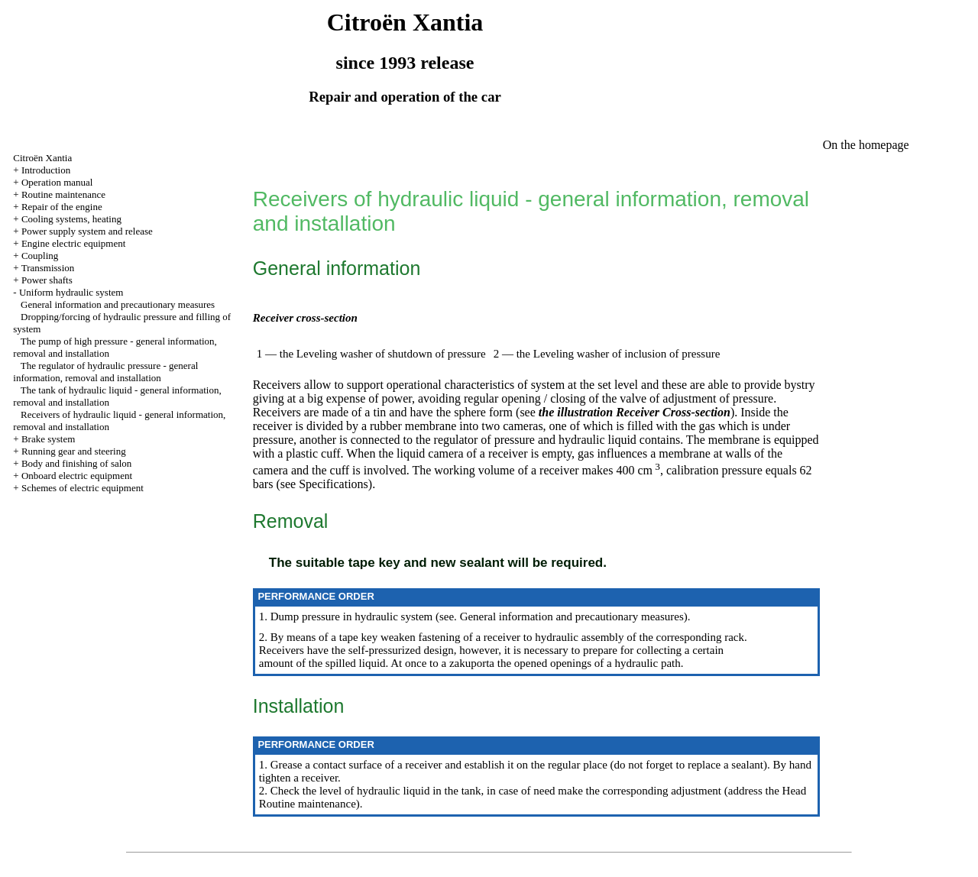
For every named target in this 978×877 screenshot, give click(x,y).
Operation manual (57, 182)
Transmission (48, 267)
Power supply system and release (87, 231)
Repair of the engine (61, 206)
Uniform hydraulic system (71, 292)
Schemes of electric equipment (82, 488)
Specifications (332, 483)
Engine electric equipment (73, 243)
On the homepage (866, 144)
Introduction (45, 170)
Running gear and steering (73, 451)
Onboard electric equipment (76, 475)
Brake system (48, 439)
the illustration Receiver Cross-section (634, 412)
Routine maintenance (63, 194)
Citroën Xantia (42, 157)
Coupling (39, 255)
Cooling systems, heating (71, 219)
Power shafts (47, 280)
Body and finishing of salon (76, 463)
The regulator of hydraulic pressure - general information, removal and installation (105, 371)
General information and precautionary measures (118, 304)
